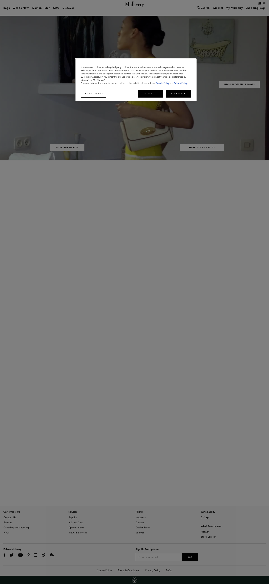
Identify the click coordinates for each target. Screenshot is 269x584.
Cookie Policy (162, 83)
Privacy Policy (180, 83)
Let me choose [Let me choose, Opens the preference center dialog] (93, 93)
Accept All (178, 93)
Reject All (150, 93)
